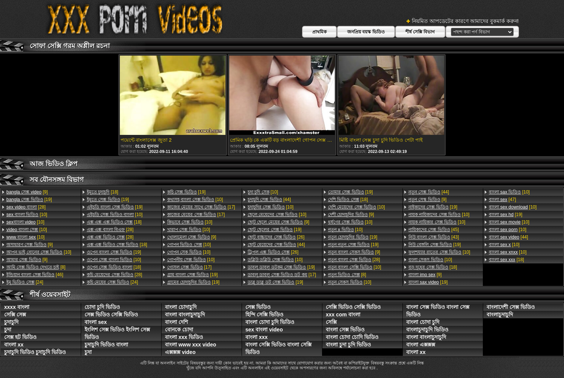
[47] (502, 199)
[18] (102, 192)
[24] (24, 282)
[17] (201, 207)
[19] (29, 199)
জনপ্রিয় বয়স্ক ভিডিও (366, 32)
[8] (35, 267)
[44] (269, 199)
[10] (26, 214)
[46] (34, 274)
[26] (276, 237)
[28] (25, 207)
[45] (433, 229)
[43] (433, 237)
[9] (27, 192)
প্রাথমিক (319, 32)
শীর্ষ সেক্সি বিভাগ (420, 32)
